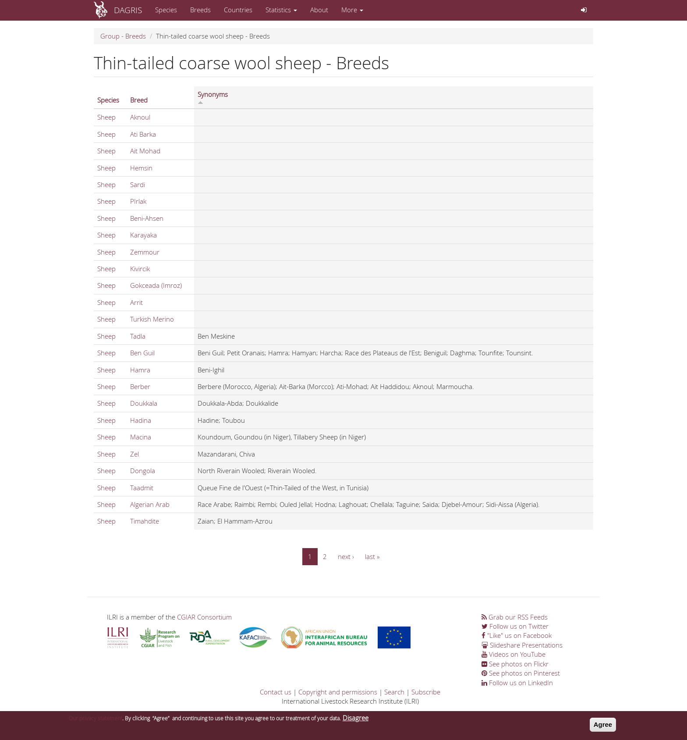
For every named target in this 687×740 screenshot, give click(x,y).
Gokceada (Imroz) (156, 285)
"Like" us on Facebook (517, 635)
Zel (134, 454)
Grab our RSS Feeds (515, 617)
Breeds (200, 9)
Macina (140, 436)
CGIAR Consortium (204, 617)
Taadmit (141, 487)
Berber (140, 386)
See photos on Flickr (515, 663)
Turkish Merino (152, 319)
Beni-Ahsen (146, 218)
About (319, 9)
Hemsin (141, 167)
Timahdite (144, 521)
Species (166, 9)
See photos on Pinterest (521, 673)
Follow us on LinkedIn (517, 682)
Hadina (140, 420)
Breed (139, 100)
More (352, 9)
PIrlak (138, 201)
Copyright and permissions (337, 691)
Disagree (355, 720)
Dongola (142, 470)
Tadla (137, 336)
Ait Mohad (145, 150)
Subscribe (425, 691)
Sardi (137, 184)
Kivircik (140, 268)
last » (372, 556)
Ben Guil (142, 352)
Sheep (106, 117)
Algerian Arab (150, 504)
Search (394, 691)
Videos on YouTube (513, 654)
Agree (603, 727)
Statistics (281, 9)
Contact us (275, 691)
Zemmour (144, 252)
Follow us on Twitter (515, 626)
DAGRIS (128, 9)
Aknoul (140, 117)
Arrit (136, 302)
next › (346, 556)
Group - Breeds (123, 36)
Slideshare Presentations (522, 645)
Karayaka (143, 234)
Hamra (140, 369)
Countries (238, 9)
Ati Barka (143, 134)
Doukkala (143, 403)
